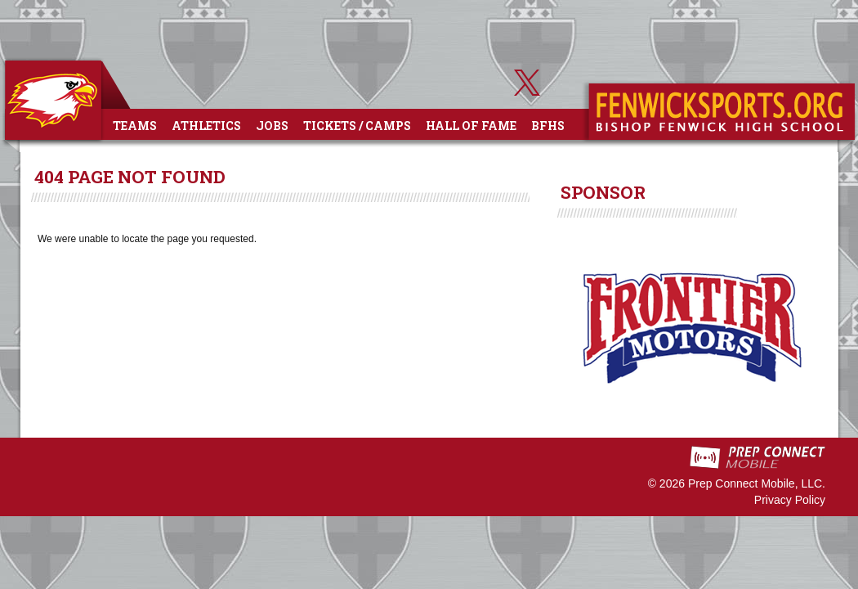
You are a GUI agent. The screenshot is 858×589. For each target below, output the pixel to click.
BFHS (548, 125)
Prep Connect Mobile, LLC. (756, 483)
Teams (135, 125)
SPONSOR (603, 192)
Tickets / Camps (357, 125)
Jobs (272, 125)
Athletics (206, 125)
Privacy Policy (789, 499)
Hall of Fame (471, 125)
